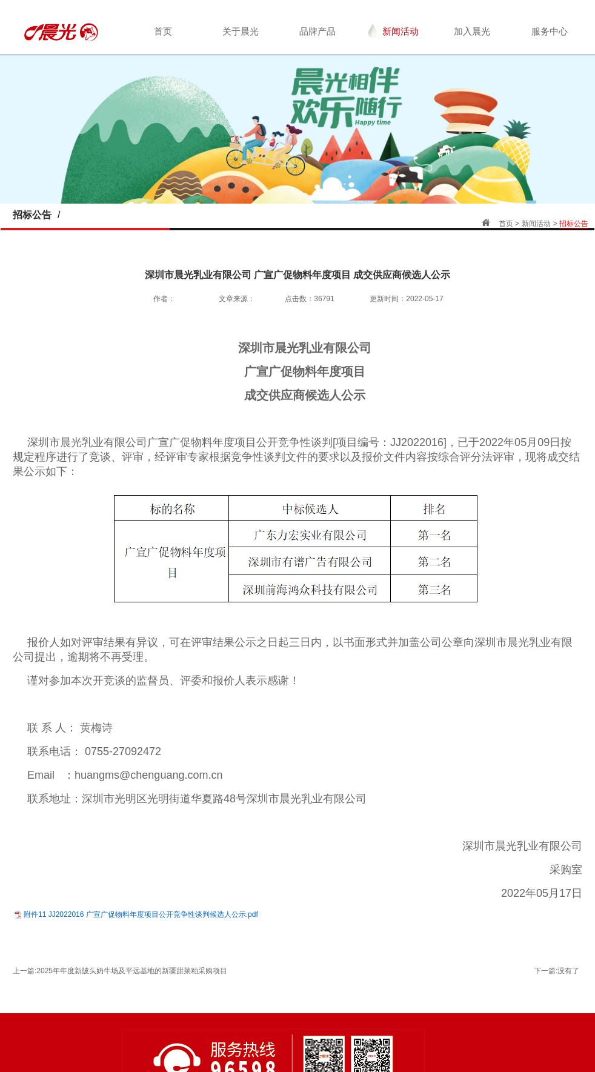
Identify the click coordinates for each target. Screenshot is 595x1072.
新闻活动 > (540, 223)
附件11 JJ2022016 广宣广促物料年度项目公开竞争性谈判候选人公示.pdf (141, 914)
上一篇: (120, 971)
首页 (163, 31)
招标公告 (573, 223)
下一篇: (556, 971)
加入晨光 (472, 31)
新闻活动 (393, 30)
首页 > (509, 223)
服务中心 (549, 31)
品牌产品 (317, 31)
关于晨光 (240, 31)
